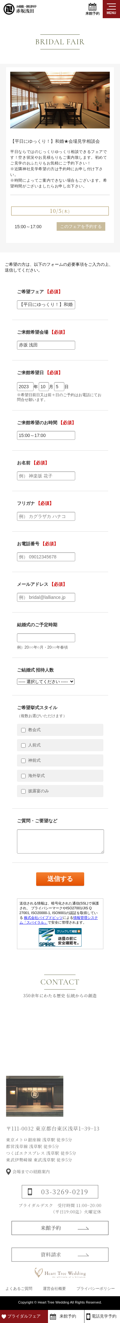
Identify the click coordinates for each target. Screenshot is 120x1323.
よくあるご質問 (18, 1288)
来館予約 (92, 9)
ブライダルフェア (24, 1316)
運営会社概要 (54, 1288)
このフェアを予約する (81, 226)
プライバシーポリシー (95, 1288)
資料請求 (51, 1260)
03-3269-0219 (65, 1198)
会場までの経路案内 (31, 1178)
